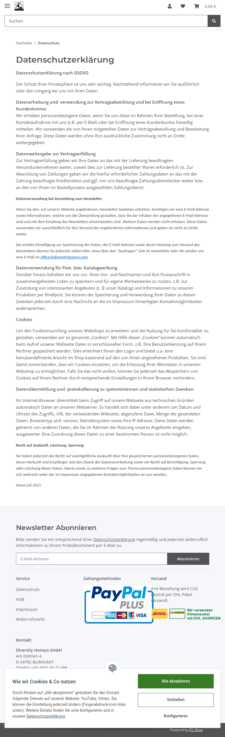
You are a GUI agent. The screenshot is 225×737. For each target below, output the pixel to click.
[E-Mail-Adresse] (91, 559)
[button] (169, 6)
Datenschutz (28, 589)
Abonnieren (188, 558)
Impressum (26, 609)
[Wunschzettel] (183, 6)
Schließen (174, 699)
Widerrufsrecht (30, 619)
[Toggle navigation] (7, 3)
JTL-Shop (196, 729)
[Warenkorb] (205, 6)
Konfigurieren (174, 716)
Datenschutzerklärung (114, 539)
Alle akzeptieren (174, 681)
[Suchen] (106, 21)
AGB (20, 599)
